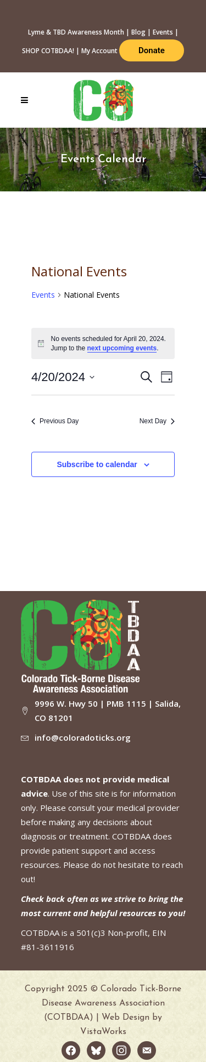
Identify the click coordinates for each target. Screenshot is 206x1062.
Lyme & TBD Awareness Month (76, 32)
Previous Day (55, 421)
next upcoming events (122, 348)
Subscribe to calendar (97, 464)
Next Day (157, 421)
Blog (138, 32)
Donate (151, 50)
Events (163, 32)
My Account (99, 50)
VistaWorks (103, 1031)
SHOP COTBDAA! (48, 50)
